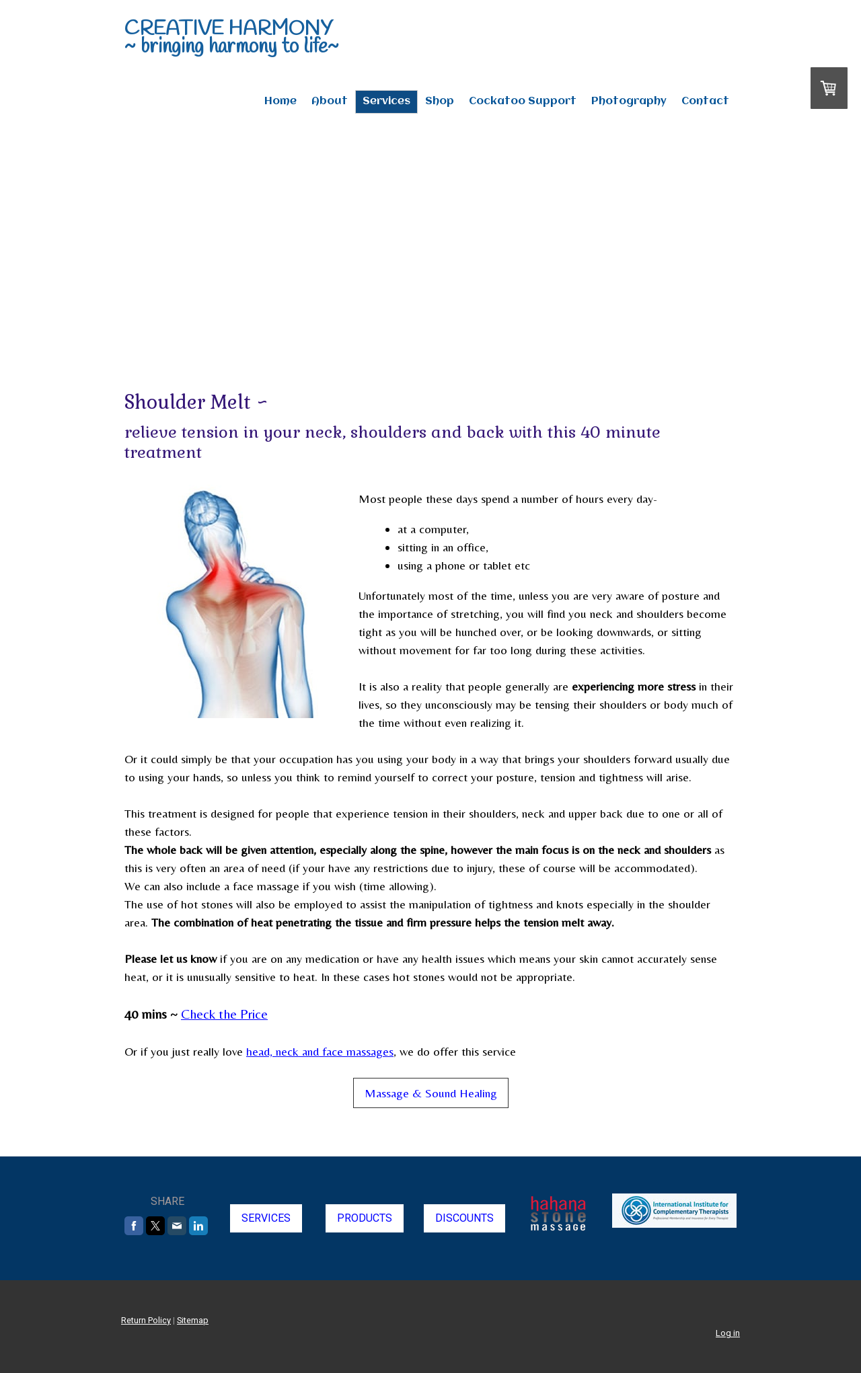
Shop (439, 101)
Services (386, 101)
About (329, 101)
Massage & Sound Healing (431, 1093)
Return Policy (146, 1320)
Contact (705, 101)
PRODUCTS (364, 1218)
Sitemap (193, 1320)
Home (280, 101)
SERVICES (266, 1218)
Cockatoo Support (522, 101)
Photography (629, 101)
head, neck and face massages (320, 1051)
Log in (728, 1333)
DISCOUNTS (464, 1218)
